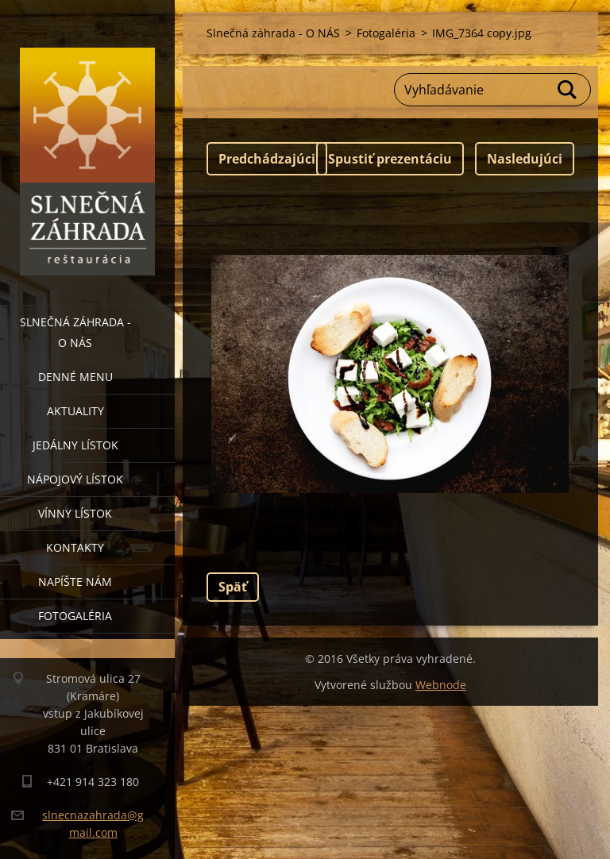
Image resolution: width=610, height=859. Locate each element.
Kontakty (75, 547)
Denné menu (75, 376)
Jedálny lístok (75, 445)
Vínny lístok (75, 513)
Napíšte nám (75, 581)
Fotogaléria (75, 615)
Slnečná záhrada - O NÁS (75, 332)
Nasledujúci (524, 159)
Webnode (440, 684)
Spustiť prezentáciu (390, 159)
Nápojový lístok (75, 479)
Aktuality (75, 410)
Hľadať (568, 90)
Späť (232, 586)
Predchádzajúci (266, 159)
